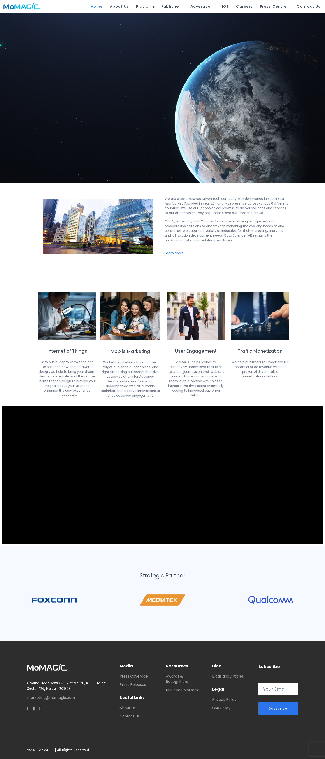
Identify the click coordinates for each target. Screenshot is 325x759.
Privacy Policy (224, 699)
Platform (145, 6)
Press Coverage (134, 676)
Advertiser (201, 6)
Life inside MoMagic (183, 690)
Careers (244, 6)
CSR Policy (221, 707)
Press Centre (273, 6)
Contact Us (308, 6)
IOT (225, 6)
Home (97, 6)
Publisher (170, 6)
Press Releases (133, 684)
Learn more (174, 253)
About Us (119, 6)
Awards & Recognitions (177, 679)
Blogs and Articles (228, 676)
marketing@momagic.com (51, 697)
